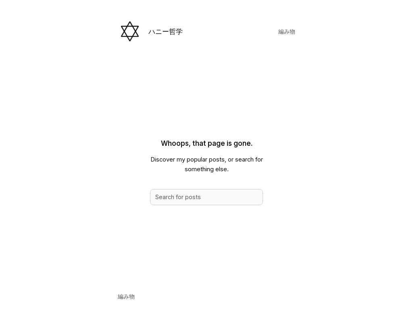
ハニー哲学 (165, 31)
